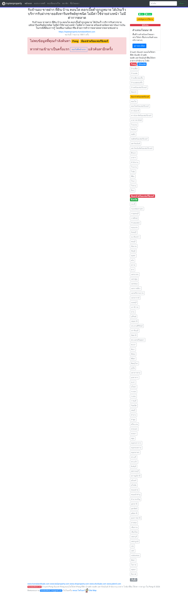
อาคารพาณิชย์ (136, 120)
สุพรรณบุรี (135, 471)
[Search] (163, 3)
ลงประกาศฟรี (39, 3)
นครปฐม (134, 279)
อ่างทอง (134, 523)
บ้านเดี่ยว (134, 69)
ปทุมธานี (134, 321)
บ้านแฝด (134, 73)
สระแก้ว (134, 462)
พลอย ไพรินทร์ (80, 590)
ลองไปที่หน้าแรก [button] (79, 49)
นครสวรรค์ (135, 298)
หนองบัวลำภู (135, 494)
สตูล (132, 438)
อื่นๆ (132, 190)
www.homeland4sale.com (38, 584)
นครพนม (134, 284)
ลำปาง (133, 415)
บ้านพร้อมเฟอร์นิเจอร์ (139, 87)
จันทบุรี (133, 232)
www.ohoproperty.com (79, 584)
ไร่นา (133, 181)
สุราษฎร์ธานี (135, 476)
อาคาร (133, 158)
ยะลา (133, 382)
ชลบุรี (133, 242)
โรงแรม (134, 125)
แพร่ (132, 551)
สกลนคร (134, 429)
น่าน (132, 312)
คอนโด (133, 101)
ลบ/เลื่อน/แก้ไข (53, 3)
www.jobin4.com (114, 584)
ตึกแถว (133, 153)
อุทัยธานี (134, 513)
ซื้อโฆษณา (74, 3)
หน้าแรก (29, 3)
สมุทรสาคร (135, 452)
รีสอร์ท (133, 129)
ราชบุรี (133, 401)
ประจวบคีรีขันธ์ (137, 326)
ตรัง (132, 260)
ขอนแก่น (134, 227)
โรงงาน (134, 167)
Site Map (93, 590)
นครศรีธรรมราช (137, 293)
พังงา (133, 349)
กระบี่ (133, 204)
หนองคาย (134, 490)
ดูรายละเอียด (139, 46)
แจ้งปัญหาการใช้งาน (145, 19)
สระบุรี (133, 457)
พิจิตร (133, 359)
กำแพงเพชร (135, 223)
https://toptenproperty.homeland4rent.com (77, 32)
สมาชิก (65, 3)
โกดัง (133, 172)
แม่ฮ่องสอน (135, 555)
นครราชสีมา (136, 288)
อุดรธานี (134, 504)
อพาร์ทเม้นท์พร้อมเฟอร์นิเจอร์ (142, 148)
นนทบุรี (134, 302)
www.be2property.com (59, 584)
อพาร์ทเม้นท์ (135, 143)
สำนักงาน (134, 162)
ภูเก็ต (133, 368)
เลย (132, 546)
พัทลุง (133, 354)
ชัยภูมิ (133, 251)
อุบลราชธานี (136, 518)
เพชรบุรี (134, 537)
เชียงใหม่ (134, 532)
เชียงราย (134, 527)
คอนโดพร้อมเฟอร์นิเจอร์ (140, 106)
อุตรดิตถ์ (134, 509)
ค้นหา (182, 3)
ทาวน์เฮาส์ (135, 111)
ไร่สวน (133, 186)
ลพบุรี (133, 410)
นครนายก (134, 274)
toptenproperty (12, 3)
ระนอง (133, 391)
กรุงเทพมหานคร (137, 209)
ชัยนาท (133, 246)
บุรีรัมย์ (133, 316)
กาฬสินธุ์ (134, 218)
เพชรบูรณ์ (134, 541)
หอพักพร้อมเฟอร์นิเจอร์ (139, 139)
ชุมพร (133, 256)
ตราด (133, 265)
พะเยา (133, 345)
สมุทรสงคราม (136, 448)
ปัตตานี (133, 335)
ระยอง (133, 396)
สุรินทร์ (133, 480)
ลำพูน (133, 420)
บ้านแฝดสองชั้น (137, 83)
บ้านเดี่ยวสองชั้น (137, 78)
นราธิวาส (134, 307)
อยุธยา (133, 569)
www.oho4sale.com (97, 584)
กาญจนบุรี (135, 213)
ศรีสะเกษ (134, 424)
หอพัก (133, 134)
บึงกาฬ (133, 574)
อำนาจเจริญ (135, 499)
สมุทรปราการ (136, 443)
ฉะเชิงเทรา (135, 237)
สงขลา (133, 434)
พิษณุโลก (134, 363)
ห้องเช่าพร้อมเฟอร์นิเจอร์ (140, 97)
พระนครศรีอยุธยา (137, 340)
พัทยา (133, 560)
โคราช (133, 565)
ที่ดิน (132, 176)
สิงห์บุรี (133, 466)
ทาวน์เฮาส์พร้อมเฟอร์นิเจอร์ (141, 115)
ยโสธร (133, 387)
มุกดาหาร (134, 377)
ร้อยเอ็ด (134, 405)
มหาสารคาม (135, 373)
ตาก (132, 270)
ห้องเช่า (134, 92)
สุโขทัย (133, 485)
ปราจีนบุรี (134, 331)
